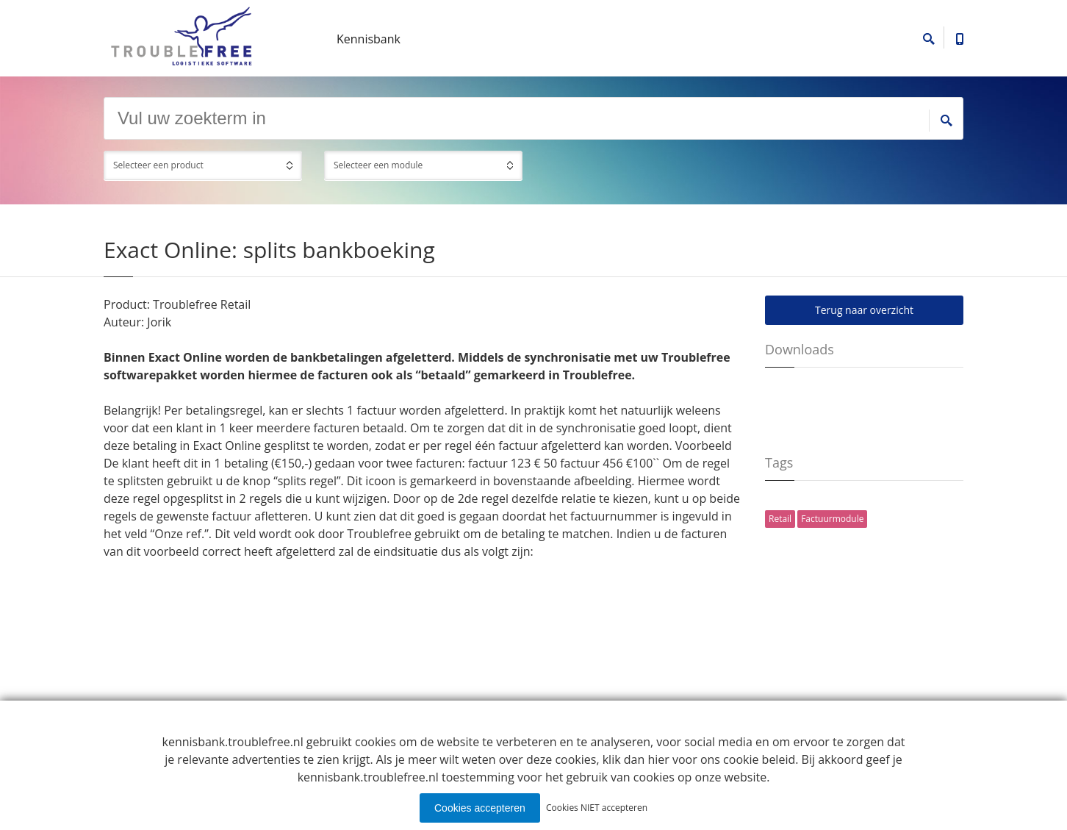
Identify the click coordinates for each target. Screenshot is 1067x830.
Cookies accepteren (479, 808)
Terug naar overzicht (864, 310)
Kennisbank (368, 39)
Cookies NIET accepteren (596, 807)
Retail (780, 518)
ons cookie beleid (747, 759)
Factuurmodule (832, 518)
